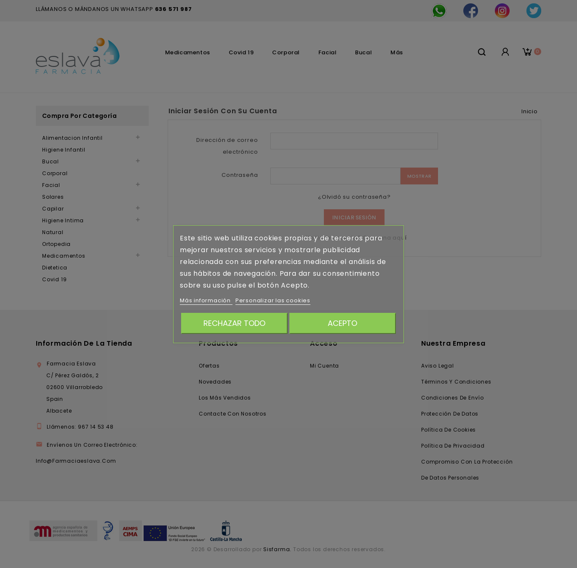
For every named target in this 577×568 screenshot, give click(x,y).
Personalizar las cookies (272, 300)
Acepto (342, 323)
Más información (206, 300)
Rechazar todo (234, 323)
